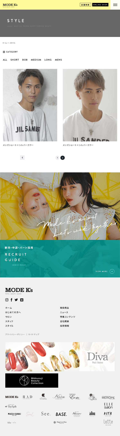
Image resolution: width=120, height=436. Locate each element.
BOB (25, 60)
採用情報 (64, 325)
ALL (5, 60)
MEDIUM (36, 60)
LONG (48, 60)
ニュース (64, 312)
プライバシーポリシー (15, 334)
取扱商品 (64, 307)
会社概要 (64, 321)
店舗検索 (85, 4)
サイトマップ (34, 334)
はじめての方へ (13, 312)
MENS (58, 60)
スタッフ (9, 321)
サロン (8, 316)
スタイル (9, 325)
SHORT (14, 60)
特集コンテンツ (67, 316)
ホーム (8, 307)
